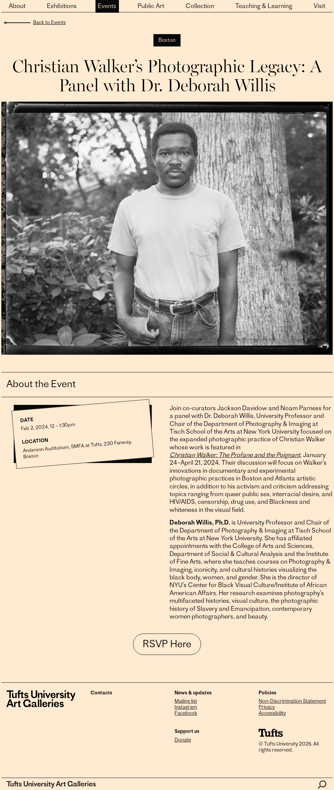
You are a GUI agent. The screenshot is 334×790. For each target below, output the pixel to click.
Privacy (267, 707)
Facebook (186, 713)
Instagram (186, 707)
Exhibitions (62, 6)
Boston (167, 40)
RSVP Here (167, 645)
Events (107, 6)
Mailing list (186, 701)
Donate (183, 740)
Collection (200, 6)
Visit (319, 6)
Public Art (151, 6)
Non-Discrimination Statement (292, 701)
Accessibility (272, 713)
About (17, 6)
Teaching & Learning (263, 6)
